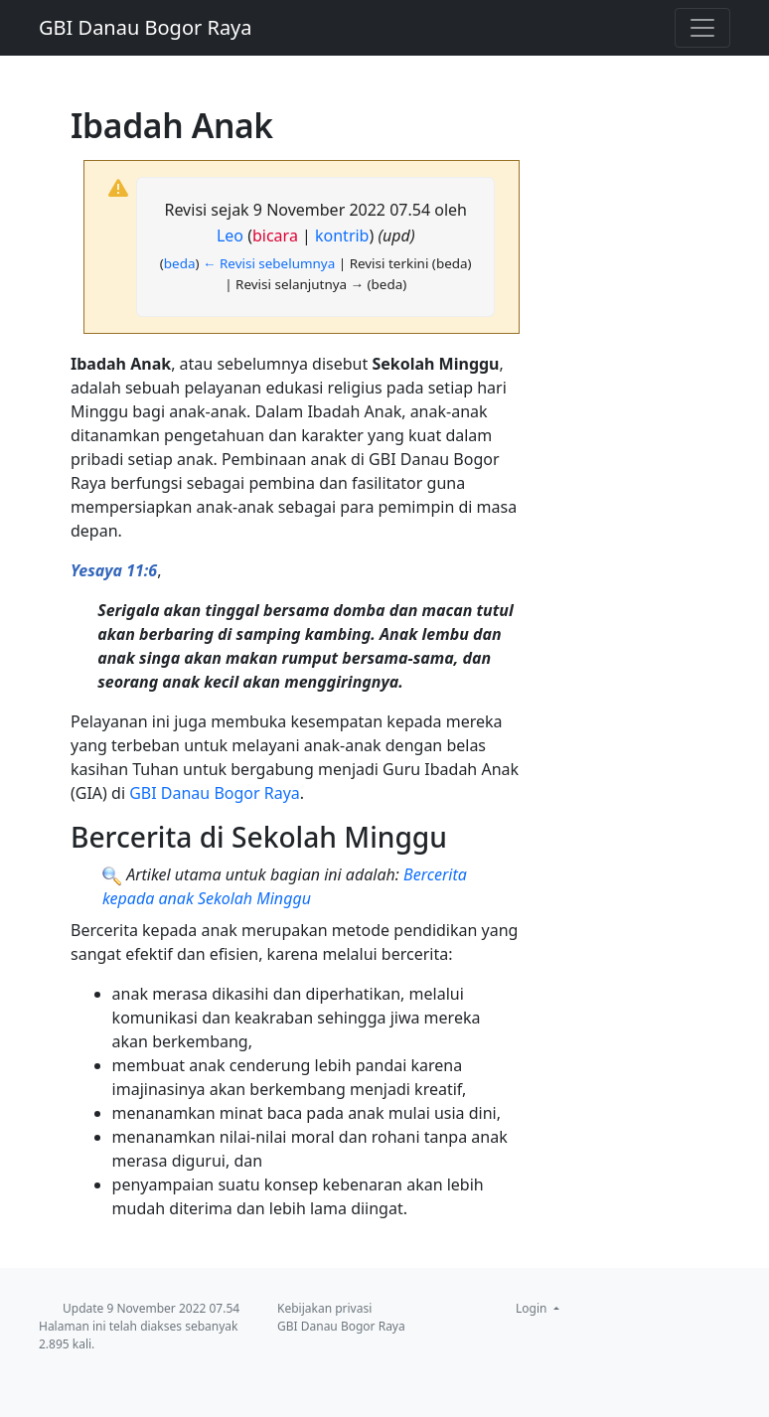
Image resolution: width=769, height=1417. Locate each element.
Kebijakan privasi (324, 1308)
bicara (275, 235)
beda (180, 263)
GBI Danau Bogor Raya (145, 27)
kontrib (342, 235)
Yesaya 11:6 (114, 570)
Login (533, 1308)
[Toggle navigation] (702, 28)
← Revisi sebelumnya (269, 263)
